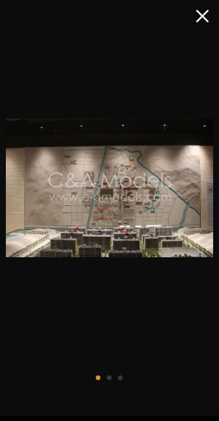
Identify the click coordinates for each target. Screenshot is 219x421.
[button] (98, 377)
